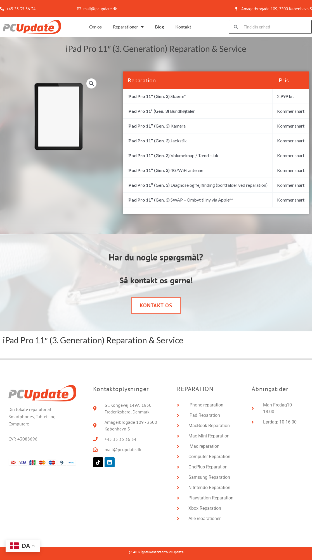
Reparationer (128, 27)
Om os (95, 26)
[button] (91, 84)
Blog (159, 26)
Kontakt (183, 26)
